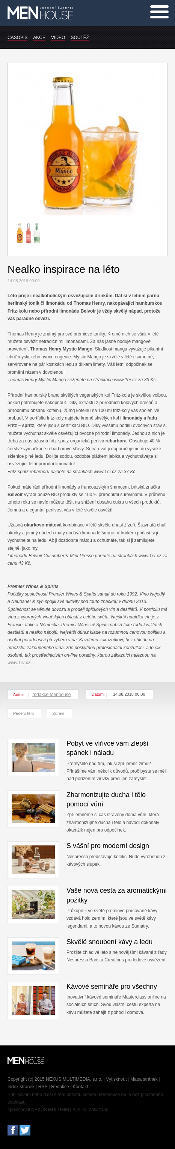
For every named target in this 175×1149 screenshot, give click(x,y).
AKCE (39, 37)
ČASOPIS (17, 37)
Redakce (60, 1086)
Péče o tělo (23, 713)
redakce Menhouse (51, 694)
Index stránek (21, 1086)
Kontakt (80, 1086)
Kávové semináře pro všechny (111, 986)
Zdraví (58, 713)
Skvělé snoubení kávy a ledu (109, 942)
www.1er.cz (19, 662)
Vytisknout (116, 1079)
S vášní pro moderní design (107, 846)
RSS (43, 1086)
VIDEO (58, 37)
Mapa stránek (144, 1079)
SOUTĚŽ (80, 37)
